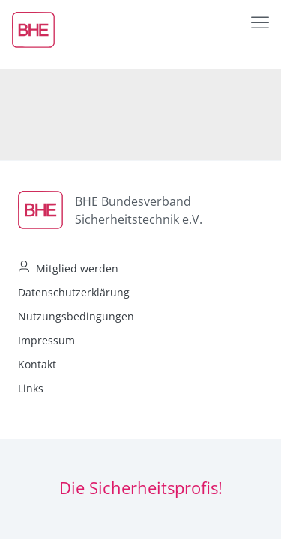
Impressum (46, 340)
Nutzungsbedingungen (76, 316)
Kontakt (37, 364)
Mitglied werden (77, 268)
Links (30, 388)
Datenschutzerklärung (74, 292)
